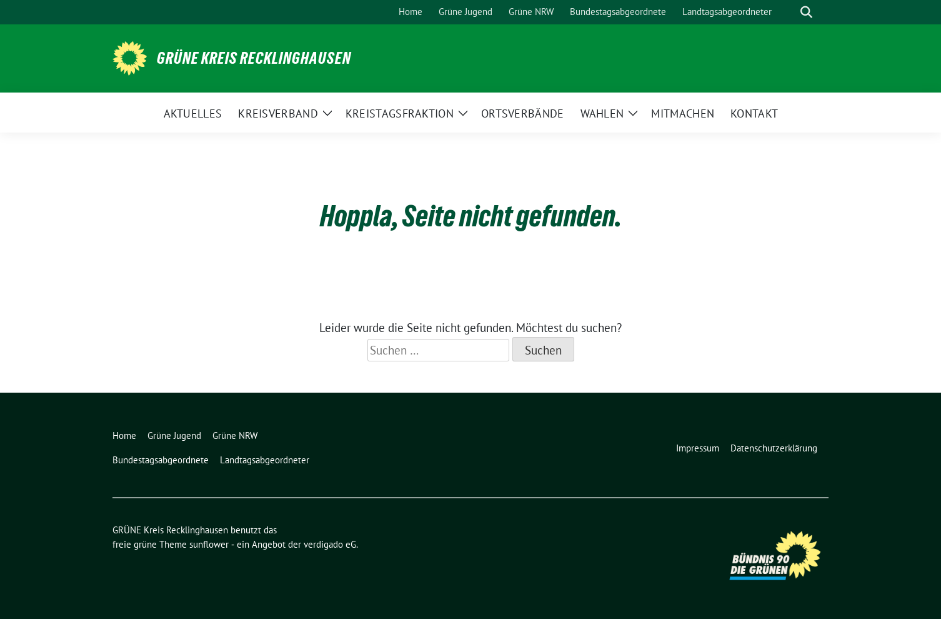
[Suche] (788, 12)
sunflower (209, 544)
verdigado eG (330, 544)
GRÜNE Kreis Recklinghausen (254, 58)
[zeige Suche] (806, 12)
